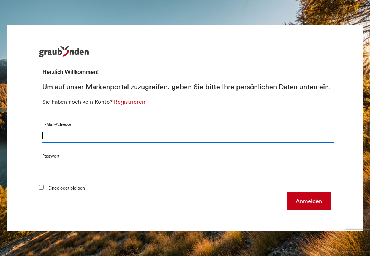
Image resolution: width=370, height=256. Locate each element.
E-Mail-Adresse (56, 124)
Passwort (50, 156)
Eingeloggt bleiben (66, 188)
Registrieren (129, 101)
